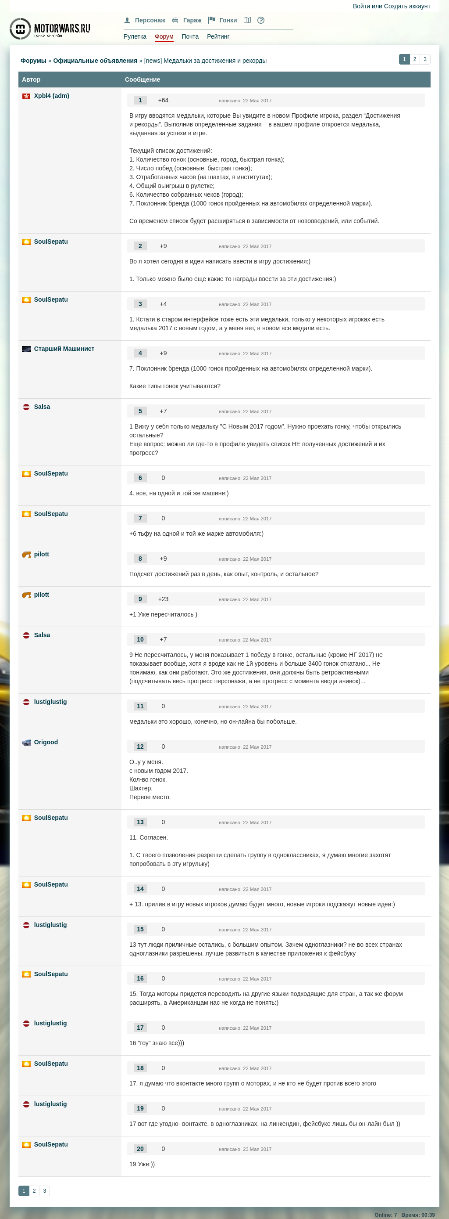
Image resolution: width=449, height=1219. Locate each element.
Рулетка (135, 36)
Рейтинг (218, 36)
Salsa (42, 406)
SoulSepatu (51, 241)
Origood (46, 742)
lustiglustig (50, 701)
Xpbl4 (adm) (51, 95)
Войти (361, 6)
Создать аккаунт (407, 6)
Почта (190, 36)
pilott (41, 554)
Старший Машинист (64, 348)
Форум (164, 36)
